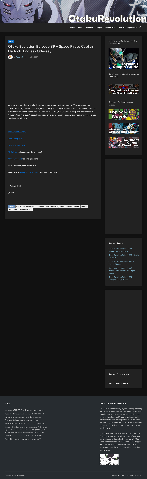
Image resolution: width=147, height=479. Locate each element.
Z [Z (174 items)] (40, 439)
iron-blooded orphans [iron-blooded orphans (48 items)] (27, 427)
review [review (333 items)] (23, 439)
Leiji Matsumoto (52, 206)
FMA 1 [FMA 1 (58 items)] (32, 420)
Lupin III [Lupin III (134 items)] (36, 430)
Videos (80, 27)
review (76, 206)
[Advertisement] (124, 196)
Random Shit (110, 27)
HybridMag (137, 475)
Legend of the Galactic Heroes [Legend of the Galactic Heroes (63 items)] (14, 430)
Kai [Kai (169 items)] (45, 427)
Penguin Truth (21, 57)
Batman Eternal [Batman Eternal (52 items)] (27, 414)
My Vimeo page (15, 138)
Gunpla (99, 27)
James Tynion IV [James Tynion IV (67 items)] (38, 427)
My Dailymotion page (17, 132)
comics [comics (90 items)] (25, 417)
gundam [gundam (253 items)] (41, 423)
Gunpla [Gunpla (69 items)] (18, 427)
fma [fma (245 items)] (27, 420)
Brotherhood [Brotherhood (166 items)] (38, 414)
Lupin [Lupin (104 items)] (31, 430)
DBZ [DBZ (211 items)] (30, 417)
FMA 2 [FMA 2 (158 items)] (37, 420)
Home (72, 27)
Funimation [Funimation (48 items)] (27, 424)
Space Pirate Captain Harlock (20, 209)
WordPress (125, 475)
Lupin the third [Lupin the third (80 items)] (12, 432)
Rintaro (84, 206)
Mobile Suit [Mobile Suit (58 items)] (32, 432)
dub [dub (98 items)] (17, 420)
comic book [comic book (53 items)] (18, 417)
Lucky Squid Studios (29, 172)
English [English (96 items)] (22, 420)
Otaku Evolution (66, 206)
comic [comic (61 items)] (12, 417)
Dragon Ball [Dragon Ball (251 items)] (10, 420)
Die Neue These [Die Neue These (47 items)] (37, 417)
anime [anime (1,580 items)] (17, 410)
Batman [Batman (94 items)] (20, 414)
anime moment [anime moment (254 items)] (30, 410)
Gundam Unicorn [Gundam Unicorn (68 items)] (10, 427)
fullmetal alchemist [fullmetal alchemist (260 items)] (14, 423)
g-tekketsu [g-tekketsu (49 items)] (34, 424)
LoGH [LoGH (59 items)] (26, 430)
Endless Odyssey (29, 206)
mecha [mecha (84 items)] (20, 432)
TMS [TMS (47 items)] (37, 439)
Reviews (89, 27)
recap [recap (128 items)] (17, 439)
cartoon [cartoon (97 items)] (7, 417)
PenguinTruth (117, 411)
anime (18, 206)
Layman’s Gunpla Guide (127, 27)
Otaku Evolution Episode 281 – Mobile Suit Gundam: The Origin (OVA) (122, 270)
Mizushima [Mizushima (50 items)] (26, 432)
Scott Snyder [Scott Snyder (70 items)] (31, 439)
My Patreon (13, 152)
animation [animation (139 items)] (9, 410)
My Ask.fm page (15, 159)
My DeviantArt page (16, 145)
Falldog (131, 409)
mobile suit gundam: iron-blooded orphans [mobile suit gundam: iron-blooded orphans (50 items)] (23, 436)
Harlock (40, 206)
